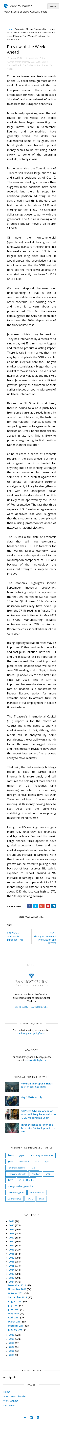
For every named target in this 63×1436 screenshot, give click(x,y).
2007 (13, 1360)
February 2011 (17, 1338)
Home (11, 28)
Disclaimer (9, 1418)
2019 (13, 1263)
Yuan (45, 36)
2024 (13, 1242)
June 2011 (15, 1322)
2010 (13, 1348)
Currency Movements (19, 61)
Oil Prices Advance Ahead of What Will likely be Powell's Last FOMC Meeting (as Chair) (38, 1128)
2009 (13, 1352)
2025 (13, 1238)
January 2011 (17, 1343)
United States (28, 36)
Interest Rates (37, 1205)
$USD (11, 1168)
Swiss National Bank (44, 32)
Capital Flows (15, 1212)
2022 (13, 1250)
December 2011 (18, 1298)
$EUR (11, 1174)
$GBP (34, 1181)
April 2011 (15, 1330)
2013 (13, 1287)
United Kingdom (16, 1205)
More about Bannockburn (31, 1020)
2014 (13, 1283)
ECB (23, 32)
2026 (13, 1234)
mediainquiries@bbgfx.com (31, 1046)
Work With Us (10, 1414)
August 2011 (16, 1314)
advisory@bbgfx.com (36, 1073)
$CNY (42, 1212)
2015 (13, 1279)
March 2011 (16, 1335)
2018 (13, 1267)
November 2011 (18, 1302)
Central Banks (27, 1193)
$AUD (49, 1187)
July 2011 (14, 1318)
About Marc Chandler (14, 1409)
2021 (13, 1254)
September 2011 (18, 1310)
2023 (13, 1246)
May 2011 (14, 1326)
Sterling (36, 1187)
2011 (13, 1295)
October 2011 (17, 1306)
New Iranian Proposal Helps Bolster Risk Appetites (37, 1098)
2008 (13, 1356)
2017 (13, 1271)
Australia (20, 28)
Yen (39, 36)
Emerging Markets (17, 1187)
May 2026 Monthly (32, 1110)
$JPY (48, 1174)
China (29, 28)
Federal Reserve (16, 1181)
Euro (29, 32)
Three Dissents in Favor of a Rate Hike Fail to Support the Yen (38, 1141)
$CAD (11, 1193)
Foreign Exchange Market (21, 1199)
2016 (13, 1275)
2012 (13, 1291)
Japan (23, 1168)
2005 (13, 1368)
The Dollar (14, 36)
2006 (13, 1364)
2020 (13, 1258)
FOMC (30, 1212)
